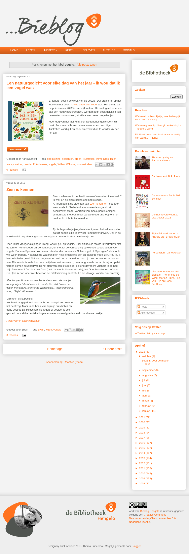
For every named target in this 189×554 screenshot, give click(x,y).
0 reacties (12, 169)
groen (78, 158)
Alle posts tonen (87, 64)
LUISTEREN (50, 50)
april (145, 395)
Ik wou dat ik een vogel (84, 104)
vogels (52, 164)
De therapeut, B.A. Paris (166, 176)
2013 (142, 458)
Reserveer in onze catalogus (23, 320)
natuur (18, 164)
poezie (28, 164)
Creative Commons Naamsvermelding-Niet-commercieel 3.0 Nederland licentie (152, 518)
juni (144, 385)
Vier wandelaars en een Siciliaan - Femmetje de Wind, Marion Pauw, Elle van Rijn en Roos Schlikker (166, 277)
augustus (148, 375)
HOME (14, 50)
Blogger (136, 546)
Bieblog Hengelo (149, 511)
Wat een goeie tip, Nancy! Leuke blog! (157, 125)
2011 (142, 468)
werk (132, 511)
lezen (113, 158)
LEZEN (30, 50)
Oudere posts (112, 349)
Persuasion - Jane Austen (166, 252)
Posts (142, 306)
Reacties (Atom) (73, 361)
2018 (142, 432)
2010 (142, 473)
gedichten (67, 158)
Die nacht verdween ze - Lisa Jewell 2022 (166, 216)
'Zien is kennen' (99, 203)
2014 (142, 452)
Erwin (41, 329)
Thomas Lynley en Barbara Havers (162, 159)
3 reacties (12, 335)
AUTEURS (109, 50)
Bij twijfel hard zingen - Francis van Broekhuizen (166, 235)
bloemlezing (53, 158)
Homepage (55, 349)
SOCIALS (129, 50)
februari (147, 405)
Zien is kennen (20, 189)
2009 (142, 478)
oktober (147, 356)
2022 (142, 351)
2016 (142, 442)
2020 (142, 422)
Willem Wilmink (66, 164)
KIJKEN (70, 50)
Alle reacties (146, 312)
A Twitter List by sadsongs (150, 333)
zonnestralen (84, 164)
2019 (142, 427)
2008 (142, 483)
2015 (142, 447)
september (148, 370)
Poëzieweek (40, 164)
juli (144, 380)
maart (146, 400)
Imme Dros (102, 158)
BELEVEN (89, 50)
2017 (142, 437)
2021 (142, 417)
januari (146, 410)
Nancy (10, 164)
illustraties (88, 158)
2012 (142, 463)
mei (144, 390)
